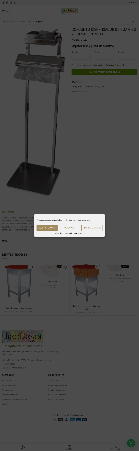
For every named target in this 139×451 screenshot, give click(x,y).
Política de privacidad (77, 233)
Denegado (69, 228)
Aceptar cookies (47, 228)
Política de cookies (61, 233)
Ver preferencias (92, 228)
